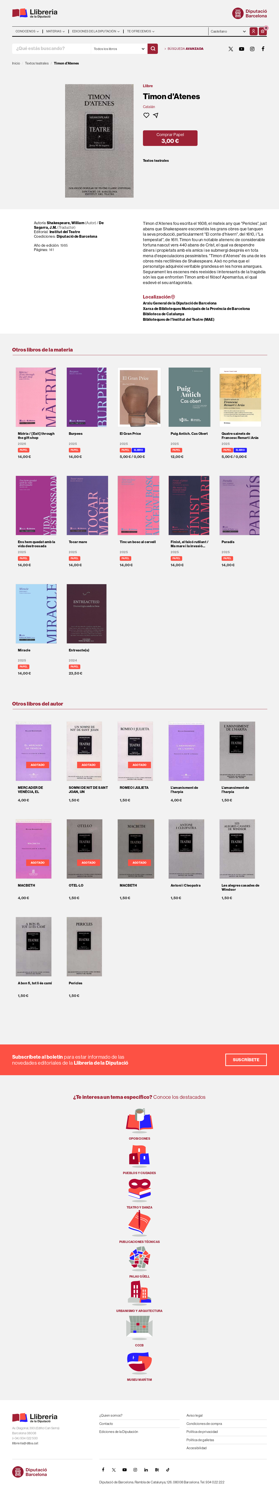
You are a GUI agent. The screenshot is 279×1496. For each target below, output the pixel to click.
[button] (263, 31)
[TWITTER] (230, 49)
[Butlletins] (157, 1470)
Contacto (106, 1423)
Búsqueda (184, 48)
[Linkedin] (146, 1470)
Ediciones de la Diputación (118, 1431)
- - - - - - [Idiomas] (228, 31)
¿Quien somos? (111, 1415)
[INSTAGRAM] (252, 49)
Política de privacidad (202, 1431)
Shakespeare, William (65, 222)
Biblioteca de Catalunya (163, 314)
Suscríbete (246, 1059)
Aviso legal (195, 1415)
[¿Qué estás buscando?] (51, 49)
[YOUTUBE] (241, 49)
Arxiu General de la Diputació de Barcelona (180, 303)
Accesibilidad (197, 1448)
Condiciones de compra (204, 1423)
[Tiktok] (167, 1470)
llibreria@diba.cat (25, 1443)
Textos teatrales (156, 161)
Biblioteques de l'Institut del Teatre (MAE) (178, 319)
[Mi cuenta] (254, 31)
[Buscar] (153, 49)
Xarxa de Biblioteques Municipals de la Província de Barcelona (196, 308)
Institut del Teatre (65, 231)
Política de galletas (200, 1440)
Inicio (16, 63)
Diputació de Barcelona (77, 236)
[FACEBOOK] (263, 49)
